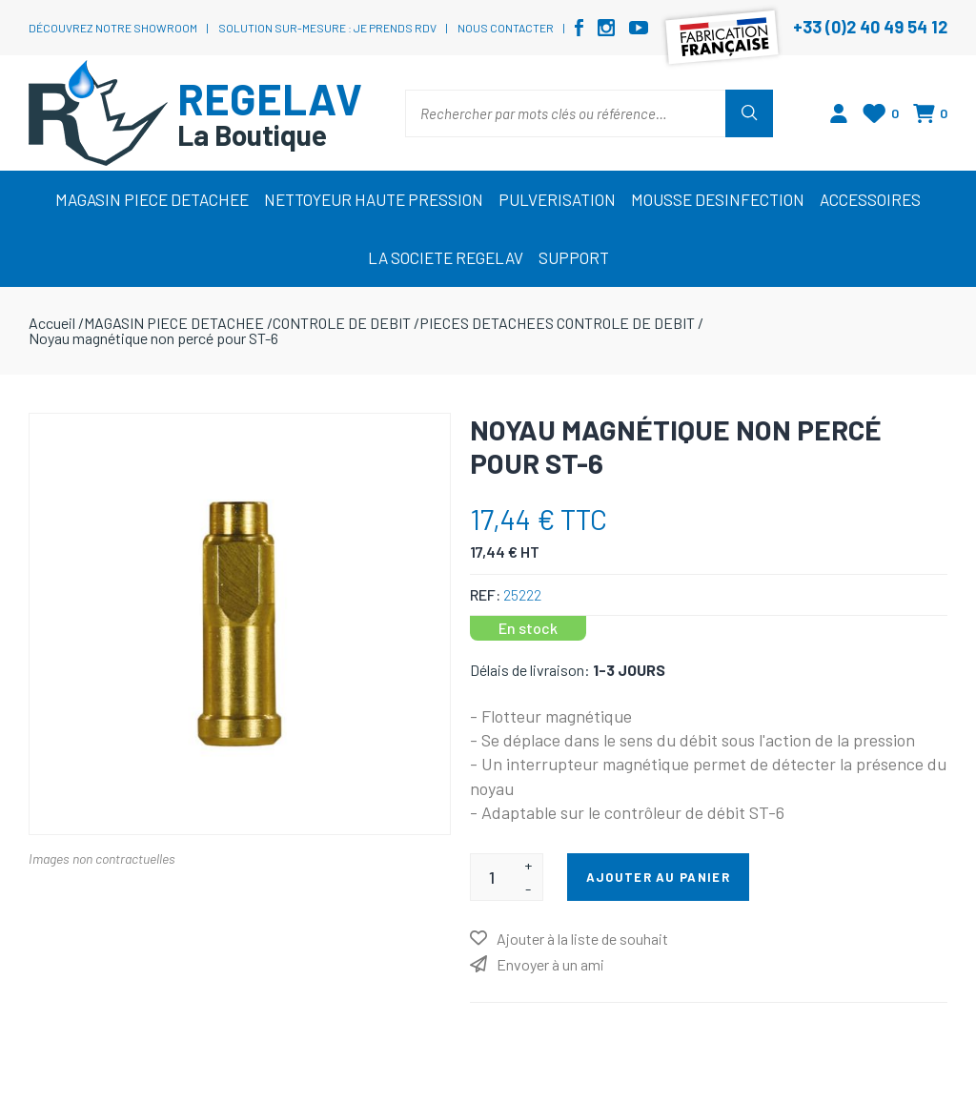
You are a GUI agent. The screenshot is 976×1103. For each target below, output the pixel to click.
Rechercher (749, 113)
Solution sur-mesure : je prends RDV (327, 27)
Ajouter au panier (658, 877)
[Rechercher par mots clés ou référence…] (565, 113)
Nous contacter (506, 27)
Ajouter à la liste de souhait (582, 938)
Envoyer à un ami (550, 964)
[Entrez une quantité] (492, 877)
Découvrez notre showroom (113, 27)
